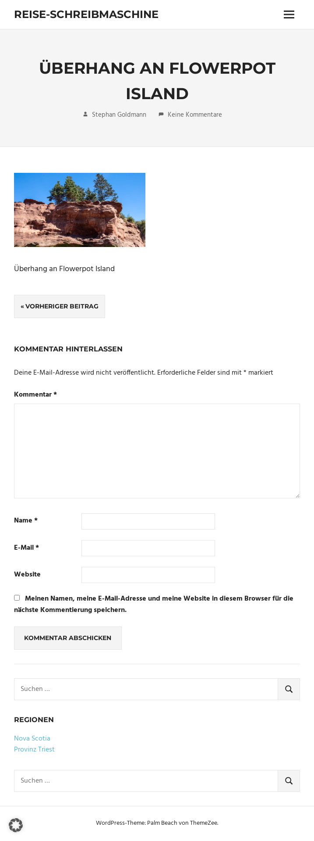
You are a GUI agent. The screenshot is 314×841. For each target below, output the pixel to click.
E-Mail (26, 548)
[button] (16, 825)
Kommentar (35, 395)
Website (27, 574)
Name (26, 520)
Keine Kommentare (195, 115)
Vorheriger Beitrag (62, 306)
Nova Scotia (32, 738)
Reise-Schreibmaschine (86, 14)
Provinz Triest (34, 749)
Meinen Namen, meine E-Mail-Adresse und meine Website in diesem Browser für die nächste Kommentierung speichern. (153, 604)
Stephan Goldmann (119, 115)
